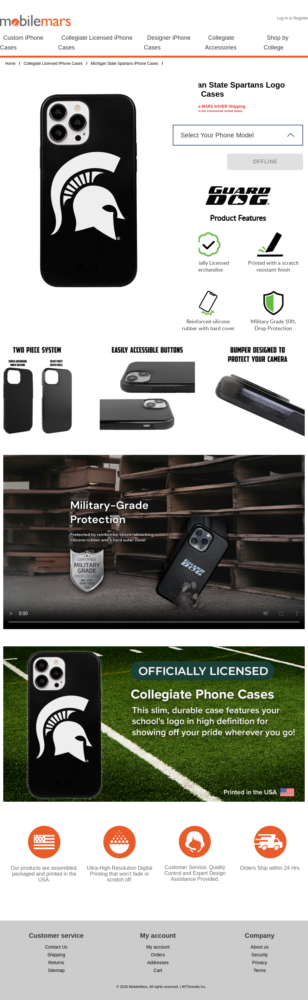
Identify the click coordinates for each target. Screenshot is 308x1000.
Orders (158, 954)
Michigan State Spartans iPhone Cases (124, 63)
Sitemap (56, 970)
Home (10, 63)
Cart (158, 970)
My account (158, 947)
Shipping (56, 954)
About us (260, 947)
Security (259, 954)
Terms (259, 970)
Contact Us (56, 947)
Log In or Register (292, 18)
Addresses (158, 962)
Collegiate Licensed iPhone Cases (53, 63)
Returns (56, 962)
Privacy (259, 962)
